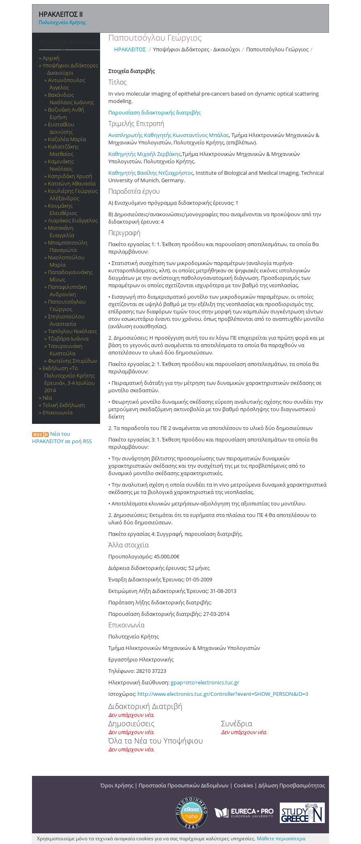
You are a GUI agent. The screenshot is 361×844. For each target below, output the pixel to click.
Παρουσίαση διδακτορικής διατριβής (155, 112)
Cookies (243, 785)
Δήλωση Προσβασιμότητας (291, 785)
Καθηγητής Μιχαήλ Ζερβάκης (144, 154)
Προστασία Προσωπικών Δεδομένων (183, 785)
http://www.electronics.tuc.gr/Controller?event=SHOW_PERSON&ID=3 (222, 694)
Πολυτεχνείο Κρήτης (62, 22)
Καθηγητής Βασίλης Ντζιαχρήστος (150, 172)
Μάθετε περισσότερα (281, 838)
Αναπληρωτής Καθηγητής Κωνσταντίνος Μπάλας (168, 135)
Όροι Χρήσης (117, 785)
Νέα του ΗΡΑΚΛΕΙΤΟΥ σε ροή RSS (62, 437)
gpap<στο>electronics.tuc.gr (205, 682)
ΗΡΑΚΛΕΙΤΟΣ (130, 49)
